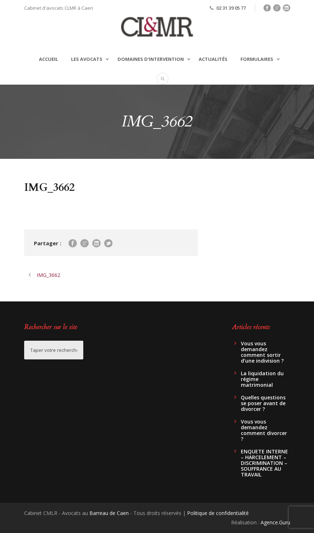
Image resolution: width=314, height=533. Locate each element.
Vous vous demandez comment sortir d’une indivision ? (262, 352)
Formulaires (256, 59)
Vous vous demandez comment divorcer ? (264, 430)
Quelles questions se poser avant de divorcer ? (263, 403)
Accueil (48, 59)
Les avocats (86, 59)
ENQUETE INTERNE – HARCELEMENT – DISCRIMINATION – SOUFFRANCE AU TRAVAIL (264, 463)
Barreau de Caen (109, 513)
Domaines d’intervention (151, 59)
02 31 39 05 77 (231, 8)
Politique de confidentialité (218, 513)
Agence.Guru (275, 522)
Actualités (213, 59)
